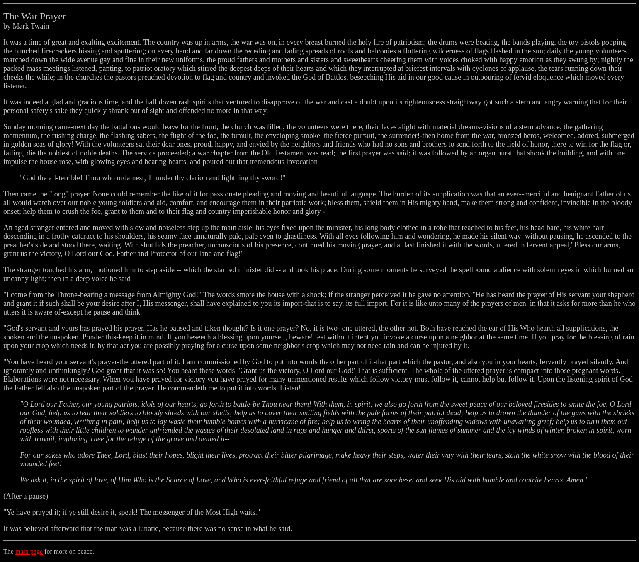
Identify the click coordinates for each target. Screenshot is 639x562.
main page (29, 551)
